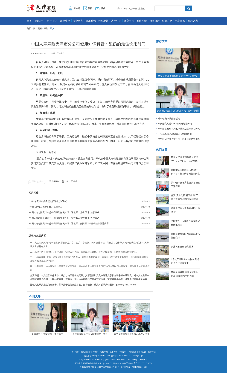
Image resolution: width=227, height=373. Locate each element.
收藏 (75, 181)
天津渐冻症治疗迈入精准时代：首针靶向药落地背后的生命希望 (185, 173)
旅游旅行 (154, 20)
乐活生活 (65, 20)
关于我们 (75, 352)
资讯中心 (40, 20)
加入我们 (94, 352)
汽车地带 (103, 20)
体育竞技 (129, 20)
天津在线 (60, 53)
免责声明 (113, 352)
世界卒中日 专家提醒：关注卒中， (48, 334)
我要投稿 (152, 352)
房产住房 (116, 20)
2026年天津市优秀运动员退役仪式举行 (48, 201)
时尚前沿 (142, 20)
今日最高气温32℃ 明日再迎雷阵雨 (175, 123)
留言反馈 (142, 352)
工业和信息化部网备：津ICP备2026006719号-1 (99, 367)
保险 (46, 28)
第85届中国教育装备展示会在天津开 (131, 334)
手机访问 (123, 352)
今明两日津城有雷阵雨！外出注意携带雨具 (179, 138)
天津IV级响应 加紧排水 (182, 246)
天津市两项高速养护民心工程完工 (45, 206)
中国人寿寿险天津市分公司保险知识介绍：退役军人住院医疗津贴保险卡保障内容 (69, 223)
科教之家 (193, 20)
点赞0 (40, 181)
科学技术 (52, 20)
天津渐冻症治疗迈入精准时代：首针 (90, 334)
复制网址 (56, 181)
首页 (29, 20)
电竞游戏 (180, 20)
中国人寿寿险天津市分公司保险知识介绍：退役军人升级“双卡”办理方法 (64, 217)
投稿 (103, 8)
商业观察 (78, 20)
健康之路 (167, 20)
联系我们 (85, 352)
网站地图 (133, 352)
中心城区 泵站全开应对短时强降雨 (175, 133)
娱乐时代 (91, 20)
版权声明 (104, 352)
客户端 (77, 8)
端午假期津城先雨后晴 (169, 118)
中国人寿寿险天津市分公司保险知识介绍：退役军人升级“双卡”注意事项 (64, 212)
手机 (90, 8)
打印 (66, 181)
